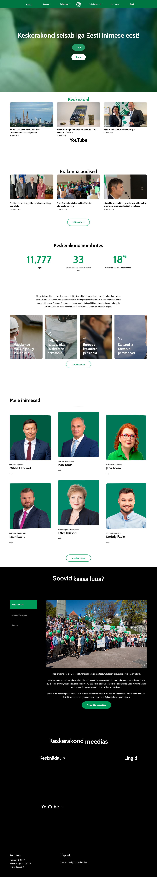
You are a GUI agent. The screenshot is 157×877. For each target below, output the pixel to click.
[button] (78, 47)
